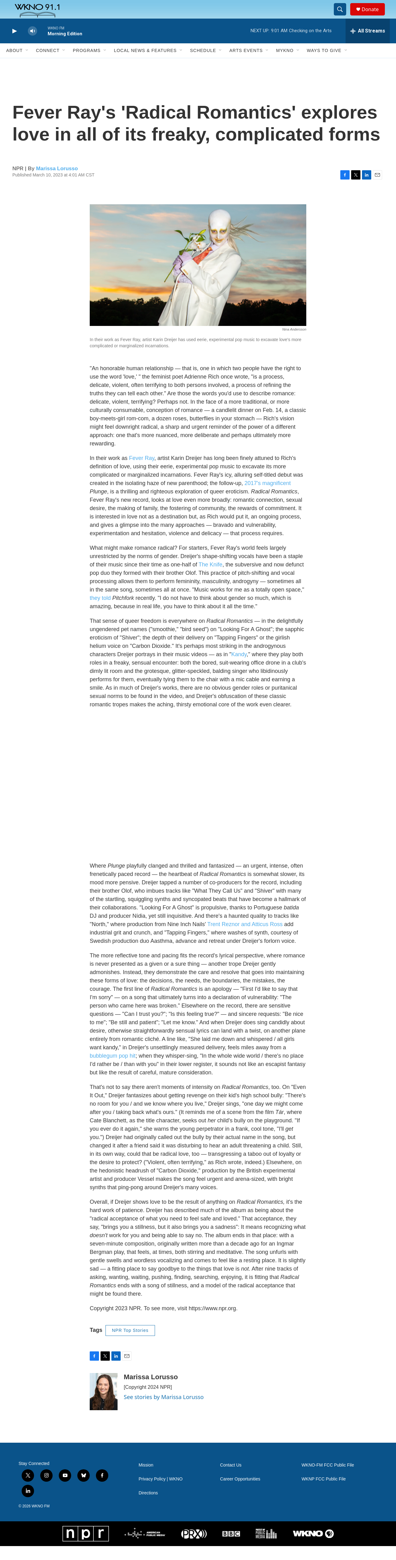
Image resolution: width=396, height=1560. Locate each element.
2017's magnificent (267, 497)
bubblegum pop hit (113, 1070)
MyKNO (284, 64)
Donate (374, 16)
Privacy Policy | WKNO (161, 1493)
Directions (148, 1507)
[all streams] (368, 44)
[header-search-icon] (343, 16)
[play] (14, 45)
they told (100, 612)
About (14, 64)
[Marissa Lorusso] (104, 1405)
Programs (87, 64)
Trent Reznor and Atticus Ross (244, 938)
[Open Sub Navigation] (27, 64)
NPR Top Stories (130, 1344)
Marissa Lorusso (57, 182)
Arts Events (246, 64)
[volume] (32, 45)
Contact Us (230, 1479)
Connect (47, 64)
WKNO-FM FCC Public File (328, 1479)
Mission (146, 1479)
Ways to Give (324, 64)
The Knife (210, 578)
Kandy (239, 668)
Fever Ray (141, 472)
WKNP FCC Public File (324, 1493)
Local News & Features (145, 64)
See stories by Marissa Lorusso (164, 1411)
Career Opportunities (240, 1493)
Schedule (203, 64)
